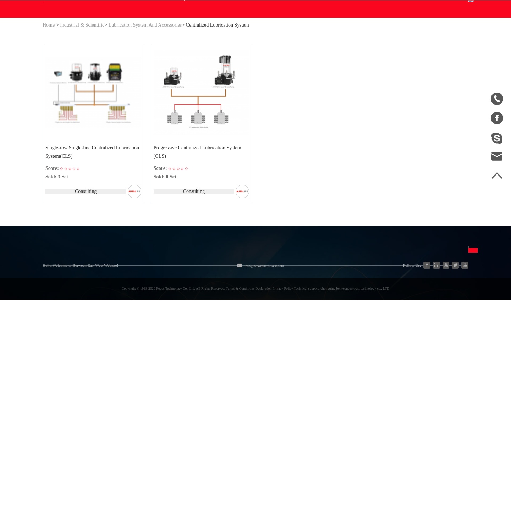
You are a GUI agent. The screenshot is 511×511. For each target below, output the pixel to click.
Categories (110, 335)
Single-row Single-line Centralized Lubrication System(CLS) (81, 221)
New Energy (103, 404)
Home (49, 92)
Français (319, 391)
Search (300, 41)
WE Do (145, 76)
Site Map (53, 378)
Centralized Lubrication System (217, 92)
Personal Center (374, 36)
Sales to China (59, 404)
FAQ (268, 352)
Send (411, 409)
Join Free (398, 6)
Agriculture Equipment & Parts (186, 353)
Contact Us (260, 76)
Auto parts (101, 391)
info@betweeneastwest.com (188, 7)
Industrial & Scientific (82, 92)
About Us (59, 335)
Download (179, 76)
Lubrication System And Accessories (145, 92)
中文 (316, 352)
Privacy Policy (279, 391)
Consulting (84, 260)
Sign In (372, 6)
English (447, 41)
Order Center (372, 46)
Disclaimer (275, 378)
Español (319, 378)
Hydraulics (101, 353)
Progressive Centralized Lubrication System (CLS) (198, 221)
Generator (100, 378)
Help (232, 76)
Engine (159, 365)
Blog (213, 76)
